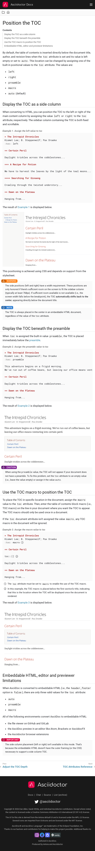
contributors (32, 829)
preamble (34, 340)
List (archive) (60, 795)
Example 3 (24, 602)
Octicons (44, 820)
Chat (38, 795)
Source (47, 795)
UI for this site (15, 817)
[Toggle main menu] (91, 4)
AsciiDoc (52, 841)
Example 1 (24, 207)
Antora (46, 844)
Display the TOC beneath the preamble (22, 38)
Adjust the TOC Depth (15, 766)
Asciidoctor (52, 785)
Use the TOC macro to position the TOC (22, 42)
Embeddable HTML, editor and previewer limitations (28, 46)
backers (19, 829)
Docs (30, 795)
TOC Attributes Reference (77, 766)
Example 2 (24, 405)
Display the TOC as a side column (19, 34)
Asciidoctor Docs (22, 4)
